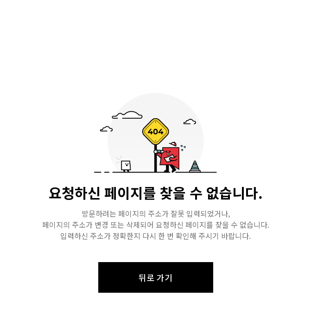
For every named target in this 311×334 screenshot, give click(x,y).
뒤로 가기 (155, 277)
